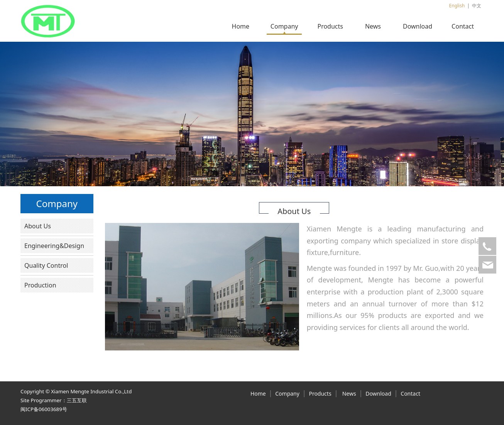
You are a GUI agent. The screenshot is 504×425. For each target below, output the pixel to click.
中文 (476, 5)
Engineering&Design (54, 245)
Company (284, 26)
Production (40, 285)
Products (330, 26)
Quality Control (46, 265)
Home (241, 26)
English (457, 5)
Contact (463, 26)
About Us (37, 226)
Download (417, 26)
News (373, 26)
